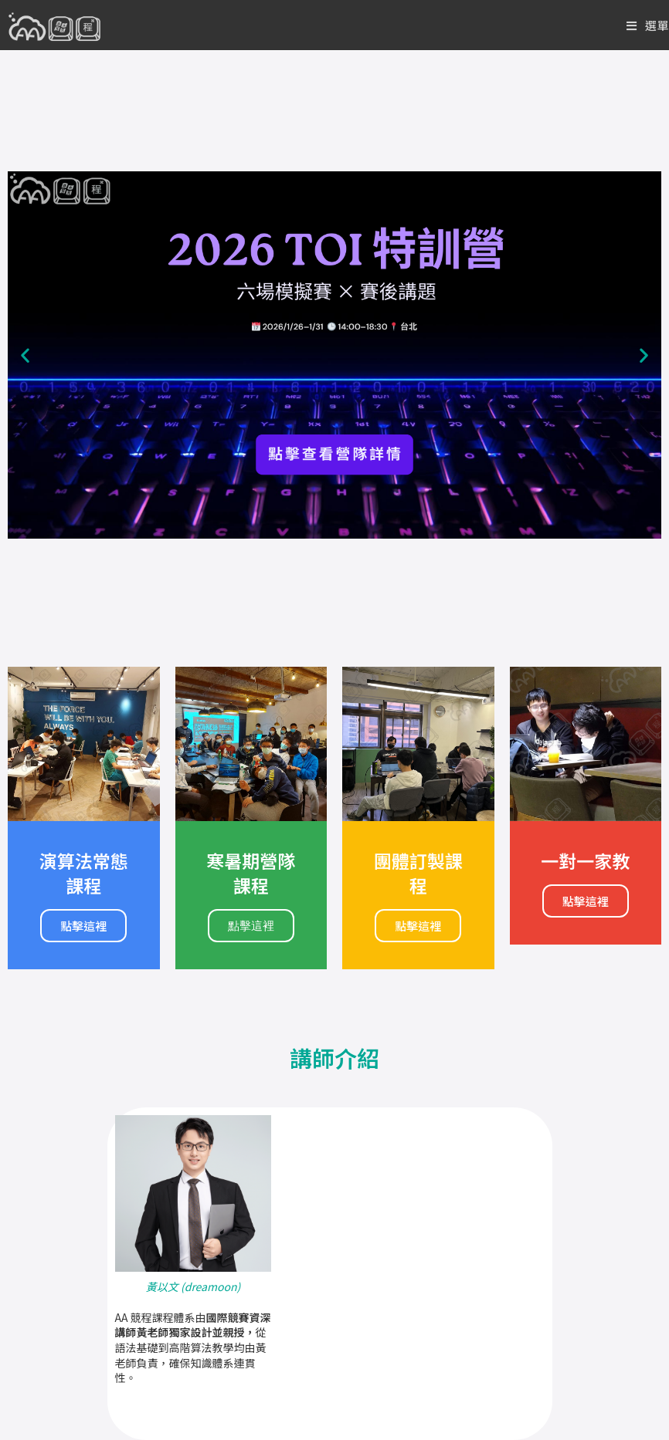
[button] (25, 355)
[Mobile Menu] (648, 25)
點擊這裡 (83, 926)
